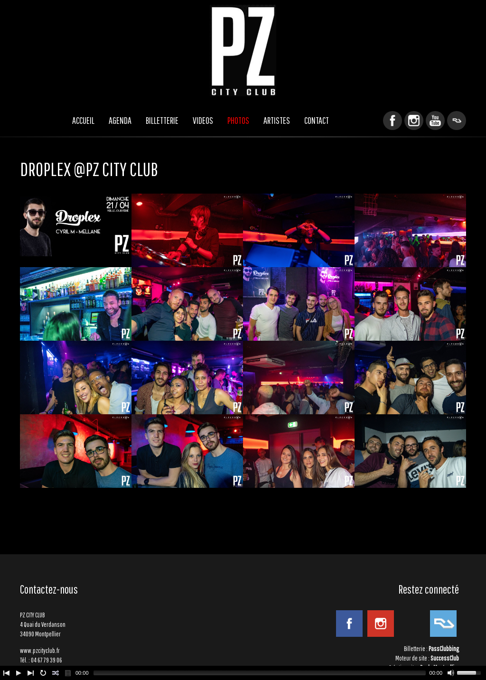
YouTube (435, 120)
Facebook (392, 120)
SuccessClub (444, 658)
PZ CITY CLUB (243, 51)
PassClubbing (444, 648)
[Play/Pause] (18, 673)
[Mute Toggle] (451, 673)
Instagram (413, 120)
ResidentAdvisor (456, 120)
